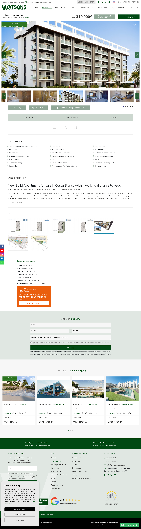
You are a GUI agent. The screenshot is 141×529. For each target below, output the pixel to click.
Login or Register (86, 2)
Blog (113, 7)
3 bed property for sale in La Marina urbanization (104, 525)
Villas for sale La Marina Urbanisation (104, 442)
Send (70, 348)
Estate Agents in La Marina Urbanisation (36, 442)
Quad (74, 465)
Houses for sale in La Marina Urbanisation (104, 445)
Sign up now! (34, 303)
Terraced (76, 458)
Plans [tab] (114, 118)
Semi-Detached (79, 471)
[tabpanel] (18, 400)
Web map (50, 514)
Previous (3, 54)
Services (75, 7)
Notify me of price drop (104, 16)
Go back (128, 106)
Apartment (77, 461)
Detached (76, 468)
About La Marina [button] (99, 7)
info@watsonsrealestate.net (38, 2)
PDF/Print (38, 108)
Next (137, 54)
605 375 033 (7, 2)
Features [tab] (29, 118)
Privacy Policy (76, 342)
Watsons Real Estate (13, 8)
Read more (17, 203)
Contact (120, 7)
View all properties (81, 478)
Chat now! (129, 525)
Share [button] (17, 108)
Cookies (42, 514)
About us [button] (85, 7)
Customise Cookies (20, 514)
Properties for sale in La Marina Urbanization (37, 445)
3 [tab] (72, 430)
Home (37, 7)
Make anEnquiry (129, 16)
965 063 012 (19, 2)
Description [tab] (72, 118)
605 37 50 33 (110, 461)
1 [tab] (68, 430)
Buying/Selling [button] (61, 7)
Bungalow (77, 475)
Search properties (130, 2)
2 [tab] (70, 430)
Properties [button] (46, 7)
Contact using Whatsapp (70, 108)
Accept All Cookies (19, 509)
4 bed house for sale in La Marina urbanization (104, 522)
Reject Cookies (20, 520)
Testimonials (132, 7)
